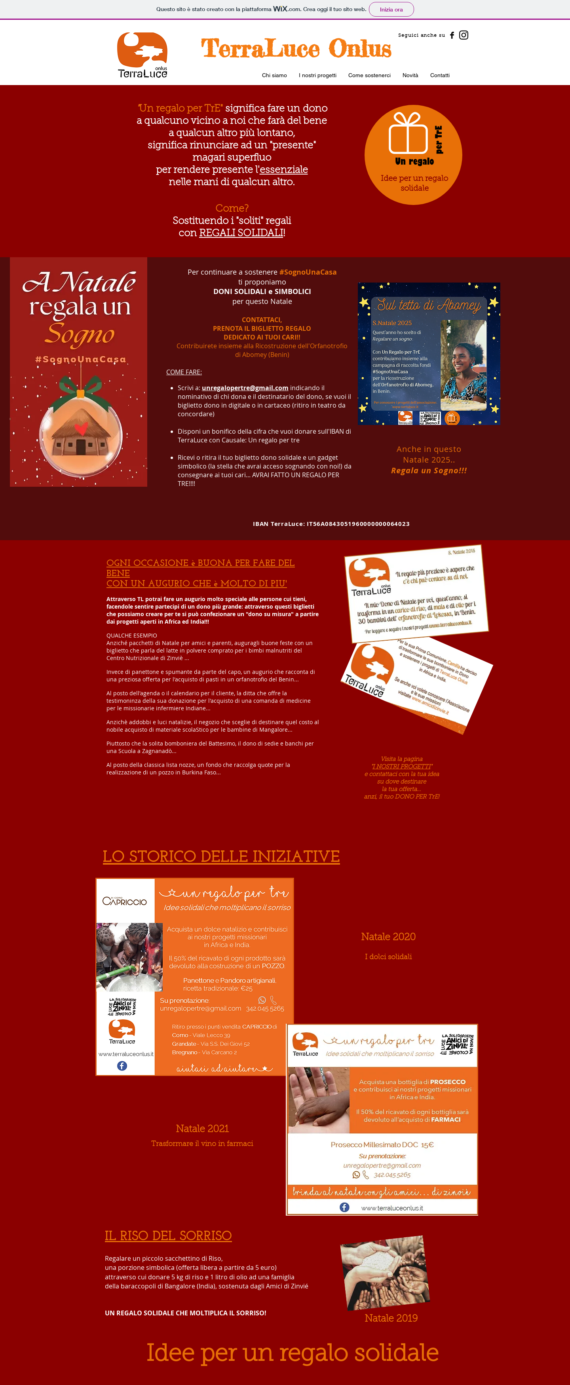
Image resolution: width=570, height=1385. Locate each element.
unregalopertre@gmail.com (245, 387)
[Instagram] (464, 35)
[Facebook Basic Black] (452, 35)
